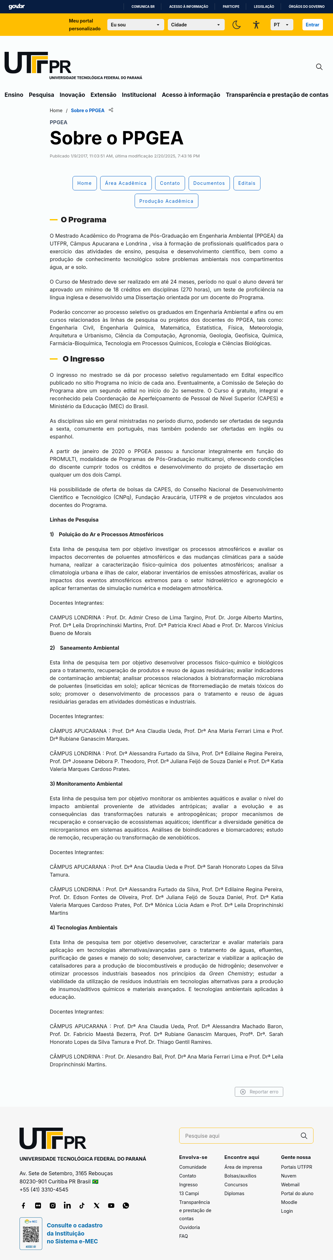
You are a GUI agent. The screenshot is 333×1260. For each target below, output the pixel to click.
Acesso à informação (188, 6)
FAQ (183, 1236)
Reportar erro (259, 1092)
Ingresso (188, 1184)
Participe (231, 6)
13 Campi (189, 1193)
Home (56, 110)
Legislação (264, 6)
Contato (187, 1175)
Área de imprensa (243, 1167)
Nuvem (288, 1175)
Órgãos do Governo (307, 6)
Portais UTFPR (296, 1167)
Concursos (236, 1184)
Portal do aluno (297, 1193)
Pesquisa (41, 94)
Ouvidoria (189, 1227)
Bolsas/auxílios (240, 1175)
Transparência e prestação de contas (277, 94)
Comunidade (192, 1167)
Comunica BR (143, 6)
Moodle (289, 1202)
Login (287, 1211)
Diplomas (234, 1193)
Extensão (103, 94)
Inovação (72, 94)
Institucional (139, 94)
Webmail (290, 1184)
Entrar (312, 24)
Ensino (14, 94)
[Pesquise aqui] (240, 1136)
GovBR (16, 7)
